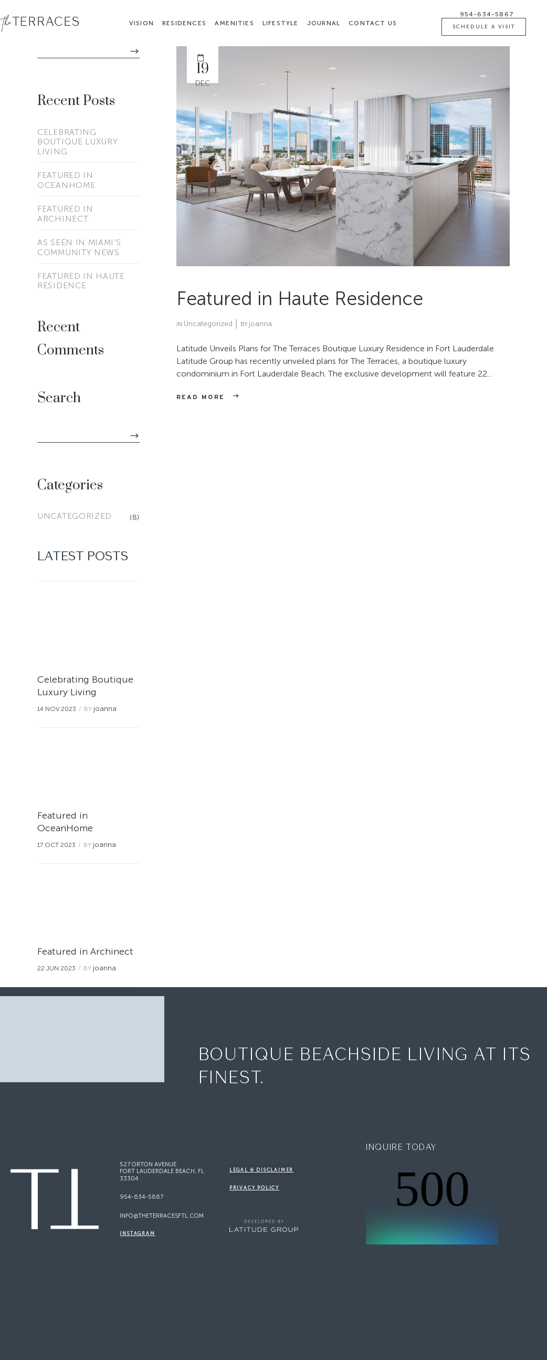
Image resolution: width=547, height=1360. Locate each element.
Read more (200, 397)
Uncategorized (74, 516)
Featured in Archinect (65, 214)
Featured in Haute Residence (81, 281)
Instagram (137, 1233)
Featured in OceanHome (66, 180)
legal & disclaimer (261, 1170)
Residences (184, 23)
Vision (141, 23)
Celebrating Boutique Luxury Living (77, 142)
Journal (323, 23)
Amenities (234, 23)
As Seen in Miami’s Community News (79, 247)
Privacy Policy (254, 1187)
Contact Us (373, 23)
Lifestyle (280, 23)
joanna (105, 708)
